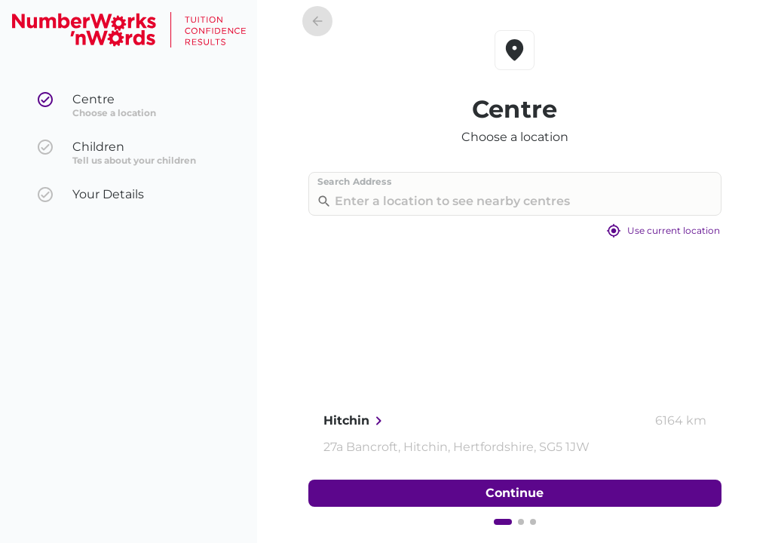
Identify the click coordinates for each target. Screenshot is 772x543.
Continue (514, 493)
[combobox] (511, 201)
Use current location (514, 231)
